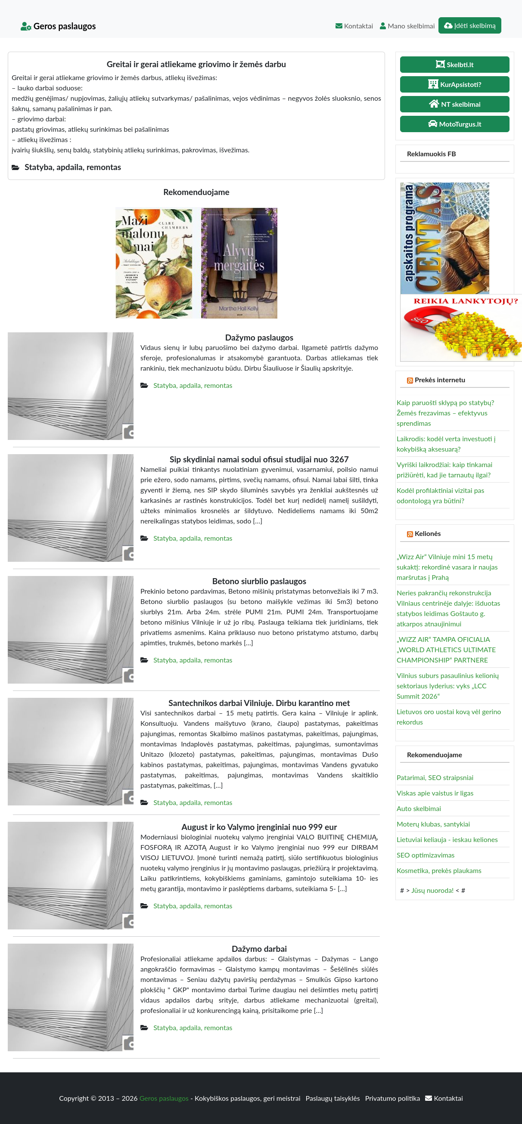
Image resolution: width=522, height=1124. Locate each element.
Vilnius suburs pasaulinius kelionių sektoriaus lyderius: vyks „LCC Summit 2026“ (448, 685)
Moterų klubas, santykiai (433, 824)
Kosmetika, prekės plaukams (439, 870)
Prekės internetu (440, 379)
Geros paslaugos (58, 26)
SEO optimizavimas (426, 855)
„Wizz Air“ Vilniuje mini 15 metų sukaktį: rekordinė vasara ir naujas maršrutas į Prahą (447, 566)
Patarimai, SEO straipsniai (435, 777)
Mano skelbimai (407, 26)
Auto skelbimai (419, 808)
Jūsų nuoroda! (432, 890)
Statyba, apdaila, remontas (192, 385)
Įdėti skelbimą (470, 25)
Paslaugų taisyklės (334, 1098)
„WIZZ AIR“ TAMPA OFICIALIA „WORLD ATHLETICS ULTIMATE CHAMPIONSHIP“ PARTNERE (446, 649)
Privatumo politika (393, 1098)
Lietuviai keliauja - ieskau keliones (447, 839)
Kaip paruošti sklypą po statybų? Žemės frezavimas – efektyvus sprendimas (445, 412)
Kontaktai (354, 26)
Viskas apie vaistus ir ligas (435, 793)
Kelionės (428, 533)
